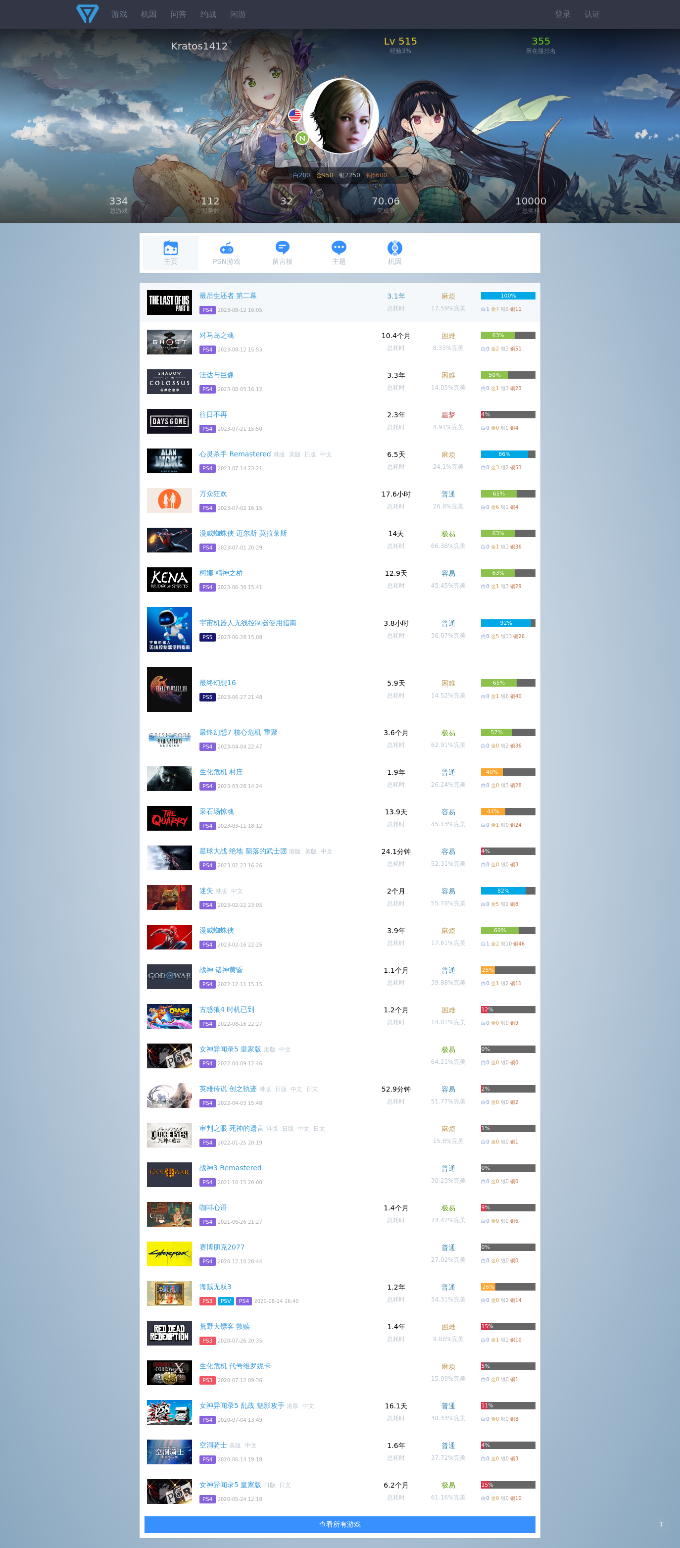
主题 (339, 252)
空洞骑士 (213, 1445)
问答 (179, 14)
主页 (171, 252)
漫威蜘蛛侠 (216, 930)
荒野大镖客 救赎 (224, 1326)
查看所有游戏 (340, 1524)
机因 (149, 14)
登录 (563, 14)
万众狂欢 (213, 494)
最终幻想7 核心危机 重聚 (238, 732)
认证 (592, 14)
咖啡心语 (213, 1207)
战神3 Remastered (230, 1168)
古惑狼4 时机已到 (226, 1009)
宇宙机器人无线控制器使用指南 (247, 623)
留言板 (282, 252)
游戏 (119, 14)
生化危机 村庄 (221, 772)
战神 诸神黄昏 (221, 970)
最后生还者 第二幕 (228, 296)
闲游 (238, 14)
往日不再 (213, 414)
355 (541, 41)
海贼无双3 (215, 1287)
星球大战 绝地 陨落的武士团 (243, 851)
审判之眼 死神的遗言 (231, 1128)
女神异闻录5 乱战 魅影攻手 (242, 1405)
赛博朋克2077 (222, 1247)
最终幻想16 (217, 683)
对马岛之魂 (216, 335)
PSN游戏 (227, 252)
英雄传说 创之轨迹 (228, 1089)
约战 (208, 14)
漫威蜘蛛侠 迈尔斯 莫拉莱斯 (243, 533)
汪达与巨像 (216, 375)
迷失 (206, 891)
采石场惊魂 (216, 811)
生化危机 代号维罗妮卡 (235, 1366)
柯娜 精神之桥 (221, 573)
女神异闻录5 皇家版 (230, 1049)
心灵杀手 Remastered (235, 454)
